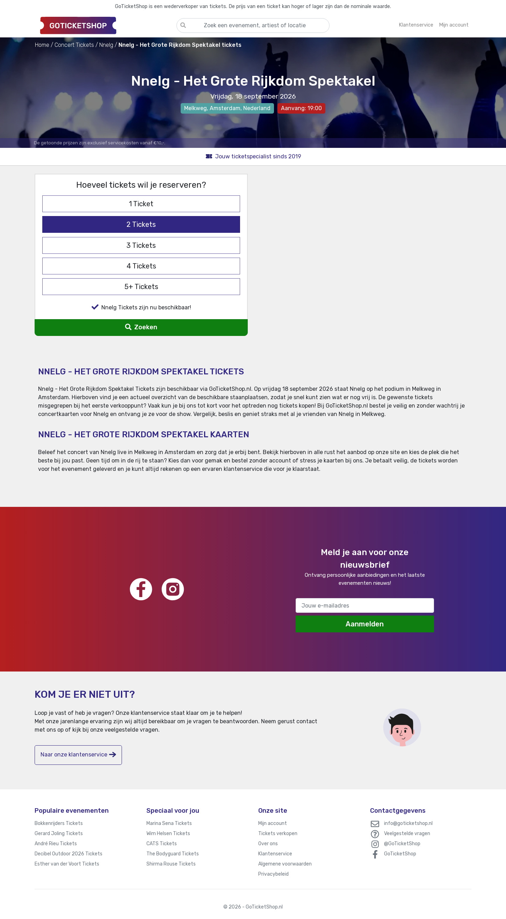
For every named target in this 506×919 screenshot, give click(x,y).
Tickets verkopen (277, 834)
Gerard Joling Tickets (59, 834)
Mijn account (272, 823)
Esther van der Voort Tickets (67, 864)
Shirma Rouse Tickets (171, 864)
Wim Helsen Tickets (168, 834)
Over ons (268, 844)
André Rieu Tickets (56, 844)
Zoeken (141, 327)
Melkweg (195, 108)
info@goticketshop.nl (408, 823)
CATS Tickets (161, 844)
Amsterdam (225, 108)
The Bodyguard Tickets (172, 854)
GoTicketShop (400, 854)
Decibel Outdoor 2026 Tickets (68, 854)
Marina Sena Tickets (169, 823)
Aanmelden (365, 624)
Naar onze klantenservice (78, 754)
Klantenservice (275, 854)
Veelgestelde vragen (407, 834)
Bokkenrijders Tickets (59, 823)
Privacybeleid (273, 874)
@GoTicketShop (402, 844)
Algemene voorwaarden (285, 864)
